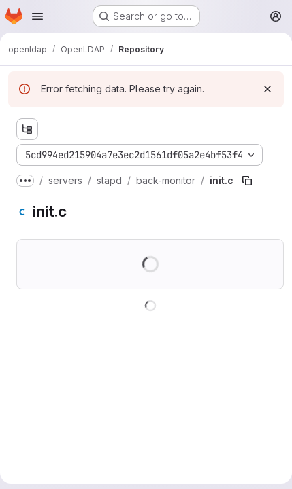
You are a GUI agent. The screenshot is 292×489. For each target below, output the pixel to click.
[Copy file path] (247, 181)
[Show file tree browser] (27, 129)
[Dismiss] (267, 89)
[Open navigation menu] (37, 16)
